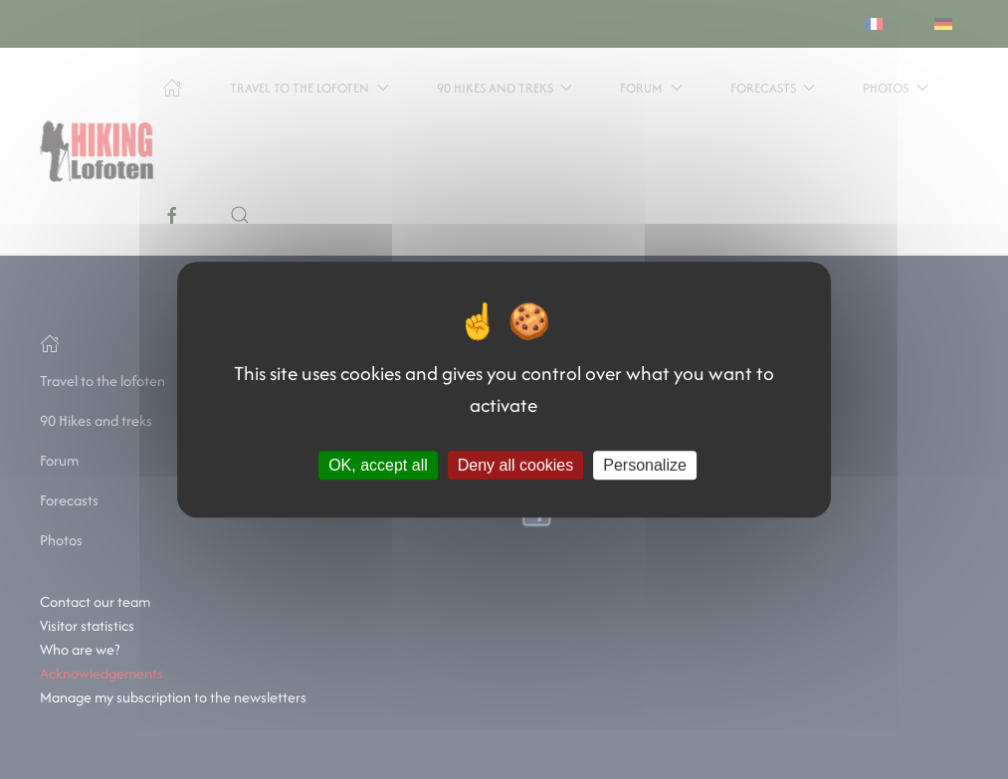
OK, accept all (378, 465)
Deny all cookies (516, 465)
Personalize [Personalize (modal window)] (645, 465)
